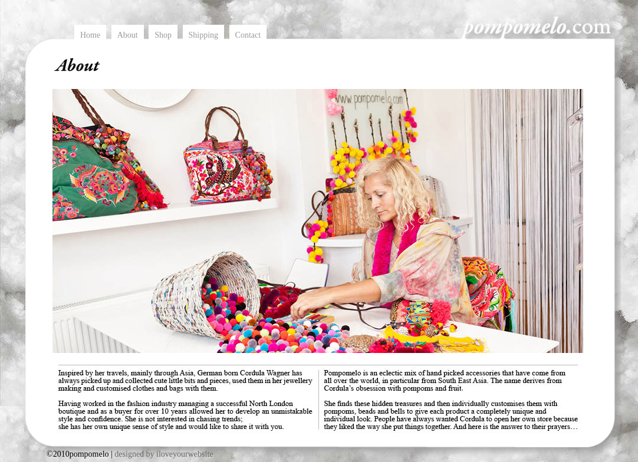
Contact (248, 35)
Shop (163, 35)
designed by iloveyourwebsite (163, 454)
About (127, 35)
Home (90, 35)
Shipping (204, 35)
